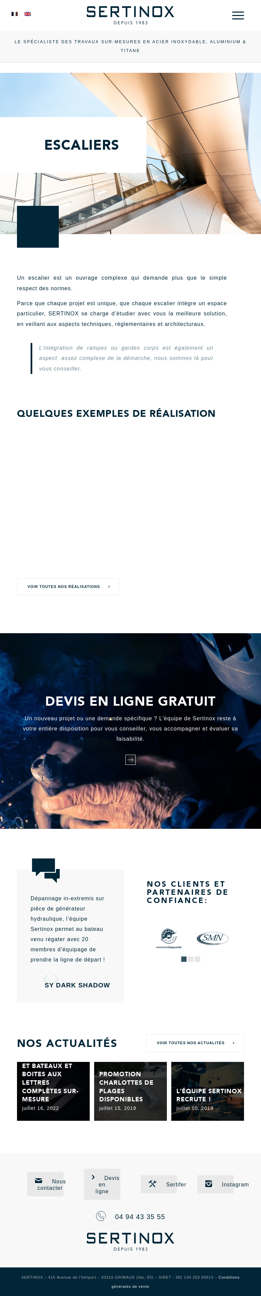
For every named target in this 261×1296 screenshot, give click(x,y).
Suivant (56, 979)
